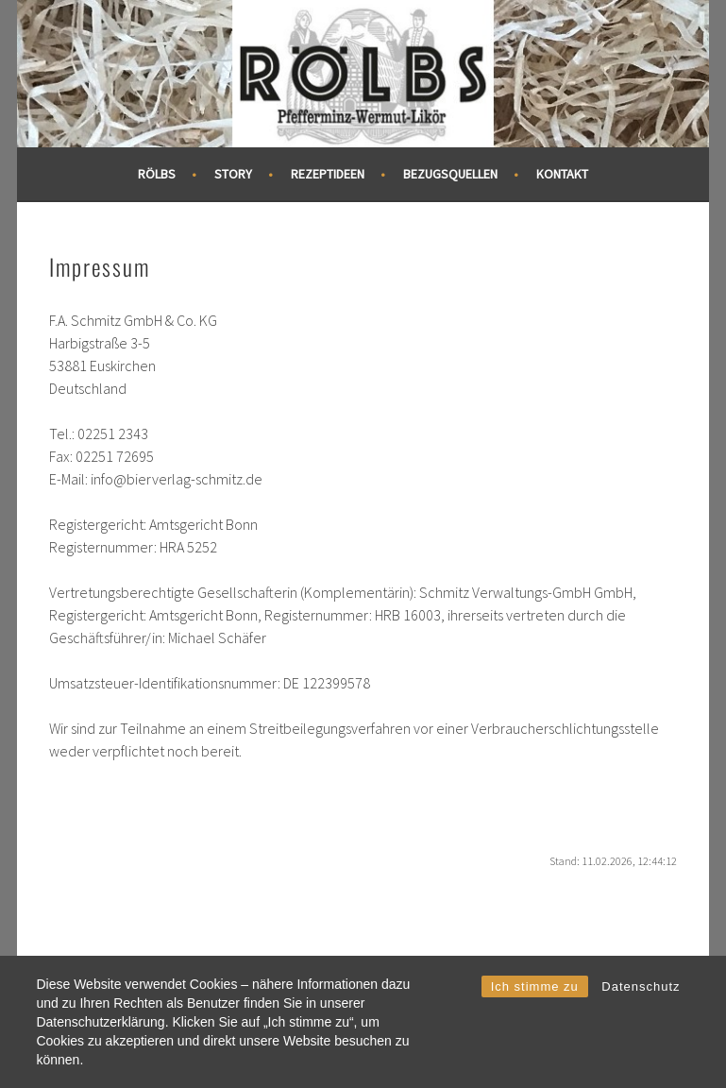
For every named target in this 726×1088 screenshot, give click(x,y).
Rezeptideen (327, 173)
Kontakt (562, 173)
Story (233, 173)
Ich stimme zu (535, 986)
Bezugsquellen (450, 173)
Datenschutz (640, 986)
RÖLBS (157, 173)
